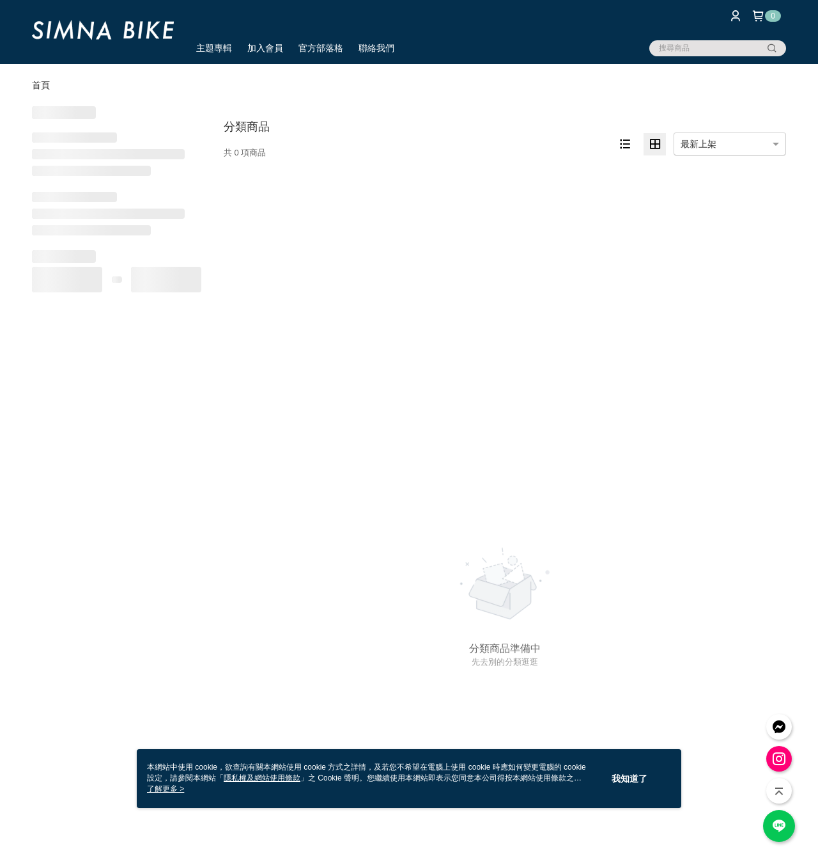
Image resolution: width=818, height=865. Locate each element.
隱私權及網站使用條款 (262, 778)
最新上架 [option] (698, 144)
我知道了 (629, 779)
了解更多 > (165, 788)
